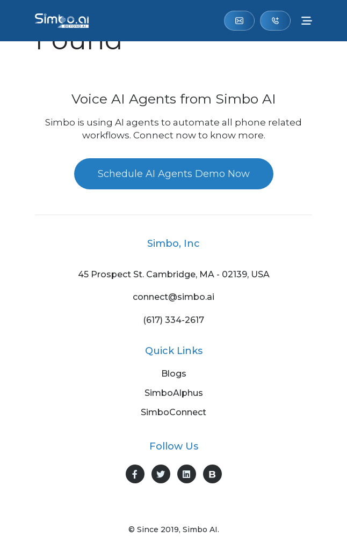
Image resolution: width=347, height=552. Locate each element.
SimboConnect (173, 412)
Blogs (173, 374)
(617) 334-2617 (275, 21)
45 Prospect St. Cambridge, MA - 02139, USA (174, 274)
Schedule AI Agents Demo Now (174, 174)
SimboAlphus (173, 393)
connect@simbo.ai (239, 21)
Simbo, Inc (173, 243)
